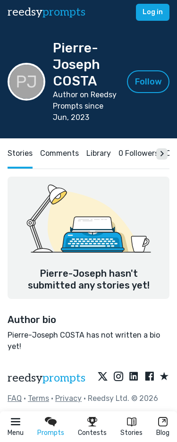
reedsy (46, 378)
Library (98, 153)
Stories (131, 433)
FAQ (15, 398)
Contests (92, 433)
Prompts (50, 433)
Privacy (68, 398)
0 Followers (138, 153)
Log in (153, 12)
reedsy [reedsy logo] (46, 12)
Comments (59, 153)
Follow (148, 81)
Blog (162, 433)
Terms (38, 398)
